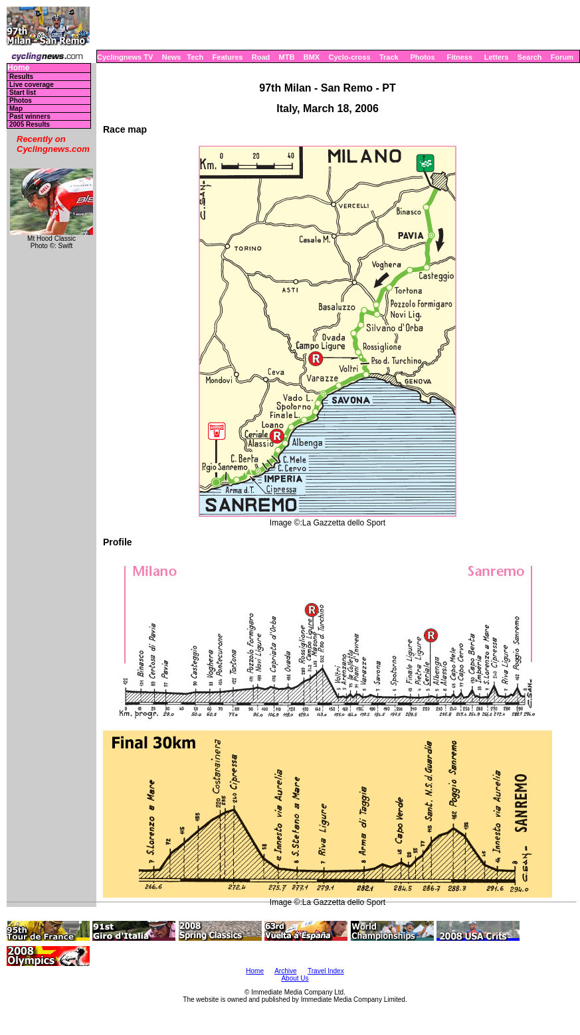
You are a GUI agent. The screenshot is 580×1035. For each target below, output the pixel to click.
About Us (294, 978)
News (171, 57)
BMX (312, 57)
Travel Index (326, 971)
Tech (195, 57)
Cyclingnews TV (125, 57)
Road (261, 57)
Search (530, 57)
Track (389, 57)
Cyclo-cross (350, 57)
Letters (496, 57)
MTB (287, 57)
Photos (422, 57)
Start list (22, 92)
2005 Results (29, 124)
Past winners (29, 116)
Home (18, 68)
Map (16, 108)
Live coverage (31, 84)
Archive (285, 971)
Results (21, 76)
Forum (562, 57)
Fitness (459, 57)
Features (228, 57)
